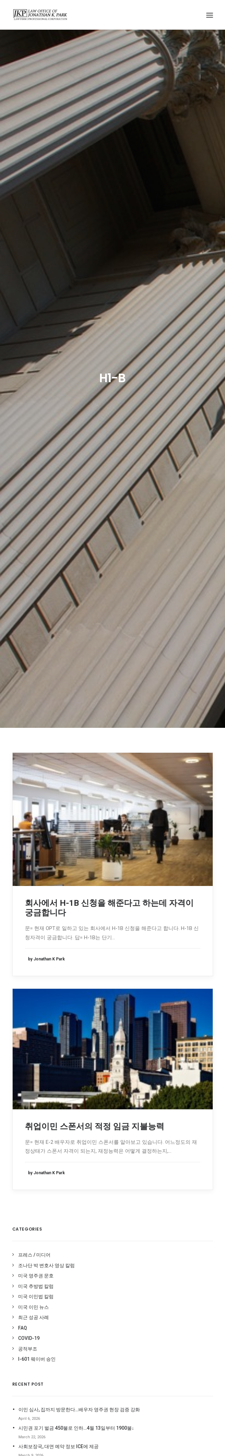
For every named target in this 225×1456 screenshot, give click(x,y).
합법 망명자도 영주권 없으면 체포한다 (58, 860)
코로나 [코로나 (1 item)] (125, 1307)
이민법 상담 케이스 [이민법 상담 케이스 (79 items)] (101, 1225)
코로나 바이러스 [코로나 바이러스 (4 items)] (99, 1317)
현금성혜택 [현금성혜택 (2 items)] (94, 1348)
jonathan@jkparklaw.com (56, 960)
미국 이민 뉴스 (33, 702)
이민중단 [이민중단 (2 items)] (92, 1255)
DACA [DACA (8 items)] (90, 1070)
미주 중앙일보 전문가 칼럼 (182, 1075)
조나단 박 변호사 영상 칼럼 (46, 660)
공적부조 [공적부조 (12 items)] (92, 1143)
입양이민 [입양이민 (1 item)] (114, 1255)
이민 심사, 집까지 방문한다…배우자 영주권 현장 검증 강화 (79, 804)
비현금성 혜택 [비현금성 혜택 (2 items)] (97, 1163)
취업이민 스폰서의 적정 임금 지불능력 (94, 521)
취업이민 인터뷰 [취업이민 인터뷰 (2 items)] (99, 1307)
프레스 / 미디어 (34, 650)
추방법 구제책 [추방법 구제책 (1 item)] (126, 1286)
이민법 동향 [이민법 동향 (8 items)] (95, 1214)
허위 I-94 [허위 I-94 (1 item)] (126, 1337)
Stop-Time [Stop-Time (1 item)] (96, 1123)
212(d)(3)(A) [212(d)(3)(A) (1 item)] (96, 1051)
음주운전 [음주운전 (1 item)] (92, 1194)
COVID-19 (29, 733)
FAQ (22, 723)
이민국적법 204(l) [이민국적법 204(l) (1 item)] (122, 1194)
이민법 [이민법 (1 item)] (116, 1204)
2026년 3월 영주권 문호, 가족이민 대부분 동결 (67, 878)
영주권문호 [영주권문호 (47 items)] (116, 1184)
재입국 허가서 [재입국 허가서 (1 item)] (97, 1266)
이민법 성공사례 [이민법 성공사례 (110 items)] (99, 1235)
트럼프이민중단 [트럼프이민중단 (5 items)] (98, 1337)
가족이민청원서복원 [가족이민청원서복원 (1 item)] (102, 1133)
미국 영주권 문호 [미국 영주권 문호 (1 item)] (99, 1153)
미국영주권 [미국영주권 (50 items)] (116, 1143)
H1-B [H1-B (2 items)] (119, 1093)
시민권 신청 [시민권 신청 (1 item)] (126, 1163)
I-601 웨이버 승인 (37, 754)
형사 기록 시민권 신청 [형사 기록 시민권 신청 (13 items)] (103, 1358)
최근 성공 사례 (33, 712)
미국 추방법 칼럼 (36, 681)
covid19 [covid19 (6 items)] (125, 1060)
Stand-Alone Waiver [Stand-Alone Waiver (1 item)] (105, 1113)
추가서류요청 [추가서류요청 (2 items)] (96, 1286)
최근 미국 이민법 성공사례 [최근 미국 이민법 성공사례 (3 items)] (107, 1276)
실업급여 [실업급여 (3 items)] (114, 1173)
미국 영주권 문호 (36, 671)
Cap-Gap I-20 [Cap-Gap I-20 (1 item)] (98, 1060)
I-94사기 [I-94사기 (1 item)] (92, 1103)
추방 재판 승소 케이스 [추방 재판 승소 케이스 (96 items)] (103, 1296)
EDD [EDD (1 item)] (89, 1093)
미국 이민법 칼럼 (36, 691)
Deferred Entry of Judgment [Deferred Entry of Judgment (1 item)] (104, 1081)
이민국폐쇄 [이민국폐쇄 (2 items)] (94, 1204)
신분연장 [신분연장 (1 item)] (92, 1173)
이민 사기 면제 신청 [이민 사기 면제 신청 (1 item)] (101, 1245)
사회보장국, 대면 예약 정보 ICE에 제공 (58, 841)
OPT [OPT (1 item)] (110, 1103)
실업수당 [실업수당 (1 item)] (92, 1184)
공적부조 (27, 744)
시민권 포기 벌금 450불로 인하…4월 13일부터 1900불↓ (76, 823)
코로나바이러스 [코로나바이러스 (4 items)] (98, 1327)
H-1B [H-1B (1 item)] (104, 1093)
